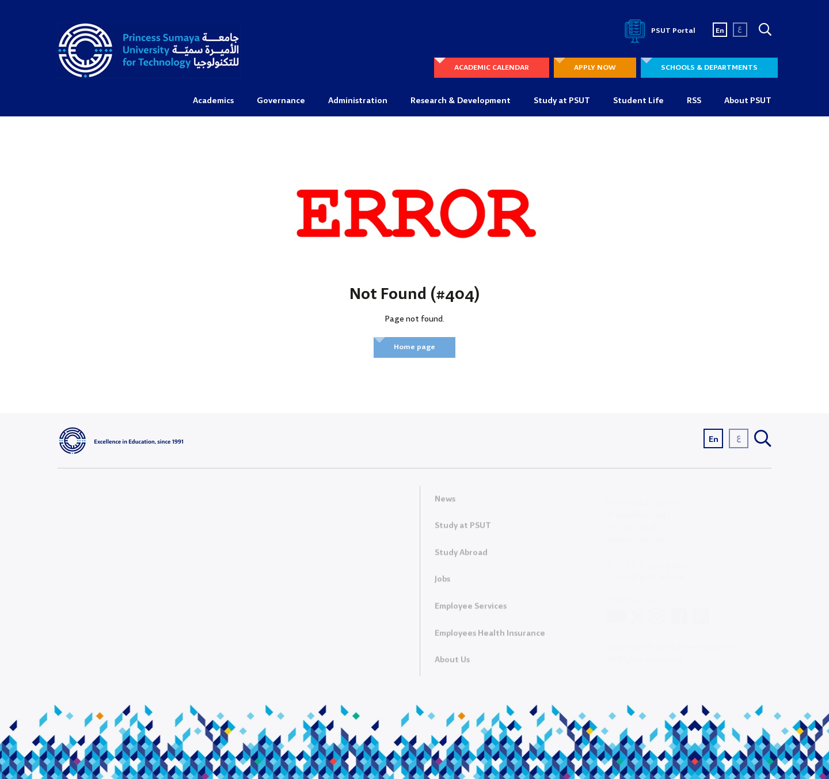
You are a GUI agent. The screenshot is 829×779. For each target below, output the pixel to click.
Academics (213, 100)
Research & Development (460, 100)
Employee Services (471, 609)
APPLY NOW (595, 67)
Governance (281, 100)
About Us (452, 663)
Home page (414, 347)
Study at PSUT (562, 100)
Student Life (638, 100)
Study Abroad (461, 555)
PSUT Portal (658, 30)
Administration (357, 100)
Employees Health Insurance (490, 636)
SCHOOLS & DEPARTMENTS (709, 67)
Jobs (442, 582)
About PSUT (747, 100)
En (720, 30)
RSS (694, 100)
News (445, 502)
